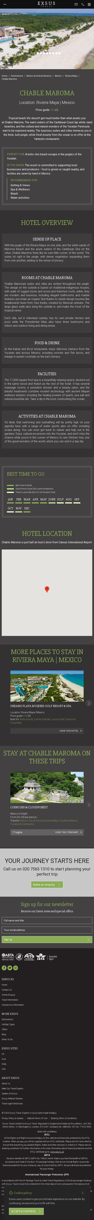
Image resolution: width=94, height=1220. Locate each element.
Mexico (58, 76)
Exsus (47, 4)
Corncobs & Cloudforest (29, 807)
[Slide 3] (41, 53)
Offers (4, 1029)
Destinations (17, 76)
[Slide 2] (38, 53)
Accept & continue (26, 1211)
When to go (7, 1039)
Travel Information (10, 1000)
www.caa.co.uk (57, 1152)
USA (4, 1069)
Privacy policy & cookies (13, 1118)
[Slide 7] (53, 53)
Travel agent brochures (12, 1103)
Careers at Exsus (9, 1093)
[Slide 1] (35, 53)
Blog (4, 1034)
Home (4, 76)
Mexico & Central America (39, 76)
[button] (47, 589)
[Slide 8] (56, 53)
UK (3, 1054)
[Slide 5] (47, 53)
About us (6, 1083)
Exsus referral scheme (12, 1098)
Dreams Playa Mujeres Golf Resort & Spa (40, 706)
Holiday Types (8, 1024)
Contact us (7, 990)
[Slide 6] (50, 53)
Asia (4, 1059)
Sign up (47, 939)
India (4, 1064)
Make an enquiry (47, 884)
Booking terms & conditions (64, 1118)
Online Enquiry (8, 995)
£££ (54, 110)
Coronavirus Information (13, 1005)
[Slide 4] (44, 53)
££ (56, 110)
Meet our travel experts (12, 1088)
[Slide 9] (59, 53)
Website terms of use (37, 1118)
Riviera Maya (71, 76)
